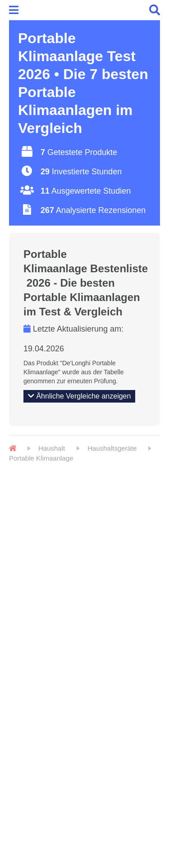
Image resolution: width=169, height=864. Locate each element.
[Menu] (15, 9)
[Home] (12, 448)
